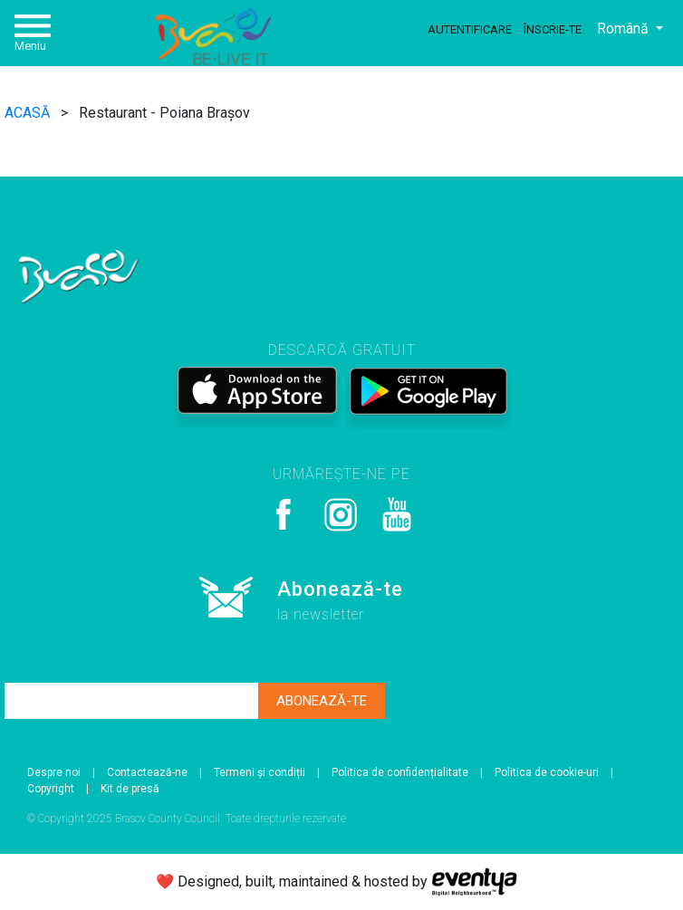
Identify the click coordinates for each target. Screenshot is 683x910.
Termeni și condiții (259, 772)
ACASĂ (29, 112)
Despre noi (54, 772)
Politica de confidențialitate (400, 772)
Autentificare (470, 29)
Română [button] (624, 28)
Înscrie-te (553, 29)
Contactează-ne (147, 772)
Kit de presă (130, 788)
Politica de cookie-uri (547, 772)
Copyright (50, 788)
